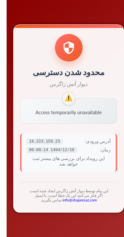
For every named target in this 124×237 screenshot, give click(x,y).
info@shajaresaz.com (73, 200)
